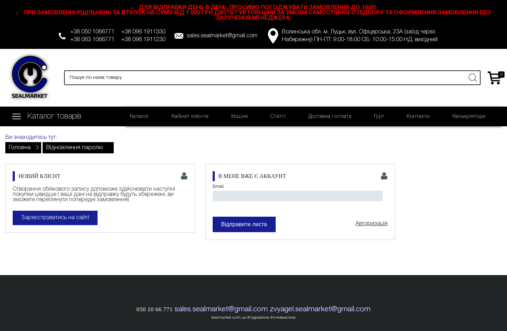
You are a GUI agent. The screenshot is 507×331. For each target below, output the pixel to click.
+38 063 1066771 (92, 40)
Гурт (379, 116)
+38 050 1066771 (92, 32)
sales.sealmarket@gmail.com (222, 36)
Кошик (239, 116)
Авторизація (372, 223)
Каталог (139, 116)
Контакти (418, 116)
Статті (278, 116)
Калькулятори (469, 116)
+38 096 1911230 (143, 40)
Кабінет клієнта (190, 116)
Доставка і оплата (329, 116)
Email (218, 187)
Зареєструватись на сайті (55, 217)
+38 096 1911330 (143, 32)
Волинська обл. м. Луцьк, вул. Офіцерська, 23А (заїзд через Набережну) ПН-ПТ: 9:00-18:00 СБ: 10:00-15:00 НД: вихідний (360, 36)
